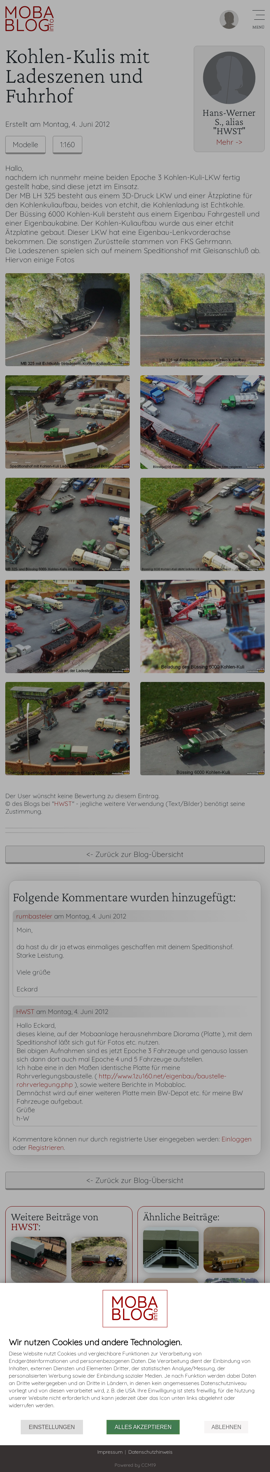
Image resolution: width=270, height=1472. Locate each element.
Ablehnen (226, 1427)
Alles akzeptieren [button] (143, 1427)
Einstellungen (52, 1427)
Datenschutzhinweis (150, 1452)
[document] (135, 1379)
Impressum (110, 1452)
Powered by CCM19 (135, 1465)
